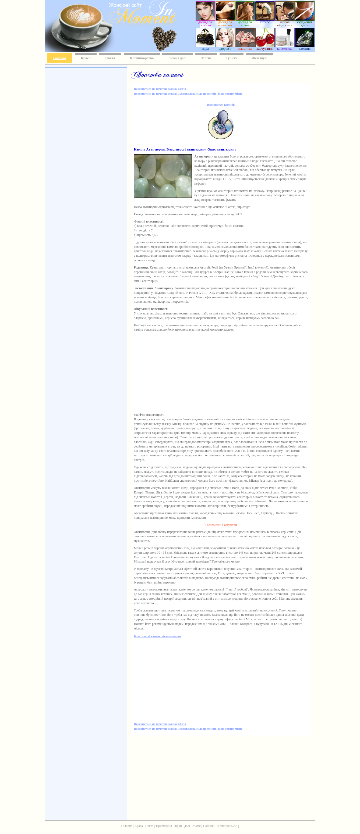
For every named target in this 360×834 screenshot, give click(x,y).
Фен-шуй (259, 58)
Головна (59, 58)
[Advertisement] (85, 147)
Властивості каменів (221, 104)
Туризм (231, 58)
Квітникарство (142, 58)
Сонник (208, 826)
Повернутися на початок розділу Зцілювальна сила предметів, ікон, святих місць (188, 93)
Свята (110, 58)
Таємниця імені (226, 826)
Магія (206, 58)
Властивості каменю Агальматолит (157, 636)
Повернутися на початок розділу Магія (160, 88)
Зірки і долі (177, 58)
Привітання (164, 826)
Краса (86, 58)
